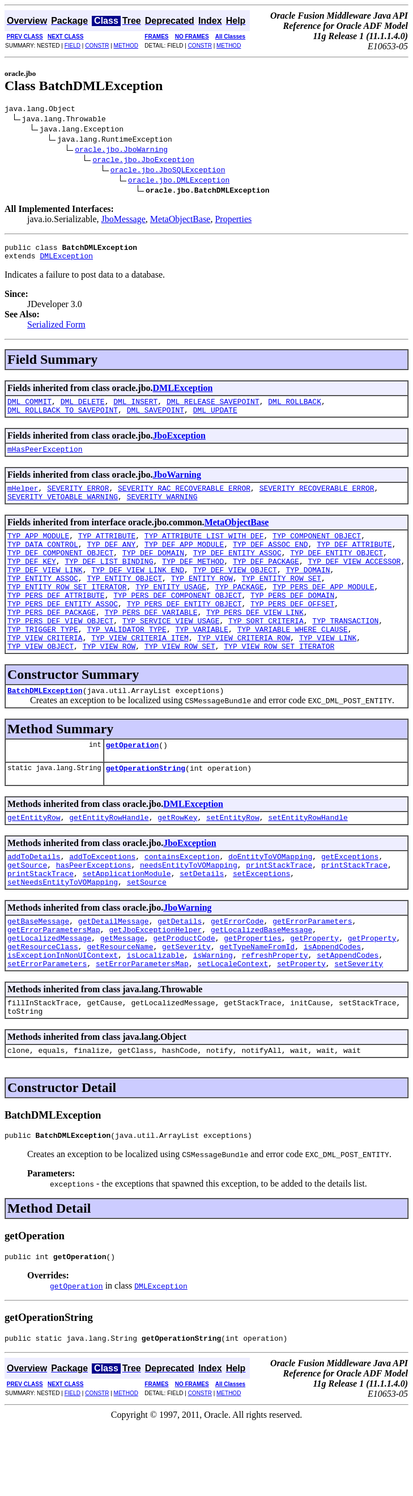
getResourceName (120, 1004)
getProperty (314, 994)
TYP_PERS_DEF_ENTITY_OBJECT (184, 632)
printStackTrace (279, 912)
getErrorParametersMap (53, 984)
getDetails (179, 973)
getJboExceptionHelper (155, 984)
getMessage (122, 994)
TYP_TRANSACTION (345, 653)
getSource (27, 912)
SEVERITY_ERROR (78, 500)
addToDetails (34, 902)
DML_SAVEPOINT (155, 418)
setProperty (301, 1024)
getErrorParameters (312, 973)
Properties (233, 221)
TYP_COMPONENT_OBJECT (317, 551)
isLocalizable (155, 1014)
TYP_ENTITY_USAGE (170, 612)
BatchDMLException (45, 729)
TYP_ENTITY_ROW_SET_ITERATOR (67, 612)
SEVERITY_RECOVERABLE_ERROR (316, 500)
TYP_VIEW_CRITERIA (45, 673)
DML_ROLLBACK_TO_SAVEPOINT (62, 418)
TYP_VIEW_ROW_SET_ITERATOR (279, 683)
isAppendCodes (332, 1004)
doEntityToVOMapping (270, 902)
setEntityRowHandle (307, 861)
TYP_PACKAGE (239, 612)
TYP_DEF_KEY (31, 581)
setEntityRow (232, 861)
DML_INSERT (135, 408)
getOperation (132, 785)
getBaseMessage (38, 973)
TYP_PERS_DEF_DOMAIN (292, 622)
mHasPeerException (45, 459)
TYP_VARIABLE (201, 663)
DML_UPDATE (215, 418)
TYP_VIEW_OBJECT (40, 683)
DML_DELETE (83, 408)
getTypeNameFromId (257, 1004)
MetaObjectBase (180, 221)
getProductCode (184, 994)
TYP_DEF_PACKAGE (266, 581)
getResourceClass (42, 1004)
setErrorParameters (47, 1024)
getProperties (252, 994)
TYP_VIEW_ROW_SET (179, 683)
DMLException (66, 261)
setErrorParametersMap (142, 1024)
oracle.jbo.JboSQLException (167, 171)
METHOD (126, 45)
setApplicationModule (127, 922)
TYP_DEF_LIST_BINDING (109, 581)
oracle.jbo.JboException (143, 161)
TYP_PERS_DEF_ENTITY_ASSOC (62, 632)
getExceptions (349, 902)
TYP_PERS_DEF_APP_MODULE (323, 612)
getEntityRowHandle (108, 861)
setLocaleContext (232, 1024)
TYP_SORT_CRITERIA (266, 653)
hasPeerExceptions (93, 912)
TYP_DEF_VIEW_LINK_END (137, 591)
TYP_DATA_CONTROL (42, 561)
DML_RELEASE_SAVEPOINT (213, 408)
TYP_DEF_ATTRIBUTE (354, 561)
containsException (182, 902)
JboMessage (123, 221)
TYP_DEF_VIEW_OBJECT (235, 591)
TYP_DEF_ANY (111, 561)
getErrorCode (237, 973)
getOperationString (145, 810)
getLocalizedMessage (49, 994)
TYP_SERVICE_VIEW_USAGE (171, 653)
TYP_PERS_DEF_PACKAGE (51, 643)
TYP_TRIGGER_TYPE (42, 663)
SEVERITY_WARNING (162, 510)
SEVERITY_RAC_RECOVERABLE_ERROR (184, 500)
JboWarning (177, 485)
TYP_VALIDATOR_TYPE (126, 663)
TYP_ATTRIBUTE (106, 551)
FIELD (72, 45)
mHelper (23, 500)
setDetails (202, 922)
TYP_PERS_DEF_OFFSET (292, 632)
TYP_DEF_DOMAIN (153, 571)
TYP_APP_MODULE (38, 551)
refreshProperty (274, 1014)
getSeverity (186, 1004)
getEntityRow (34, 861)
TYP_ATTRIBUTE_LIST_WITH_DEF (204, 551)
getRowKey (177, 861)
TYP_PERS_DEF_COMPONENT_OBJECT (177, 622)
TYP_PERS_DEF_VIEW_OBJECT (60, 653)
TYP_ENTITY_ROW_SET (281, 602)
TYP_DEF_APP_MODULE (184, 561)
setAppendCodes (347, 1014)
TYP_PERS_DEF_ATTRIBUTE (56, 622)
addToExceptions (102, 902)
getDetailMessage (113, 973)
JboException (179, 444)
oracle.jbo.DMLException (178, 181)
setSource (147, 933)
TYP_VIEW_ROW (109, 683)
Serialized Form (56, 329)
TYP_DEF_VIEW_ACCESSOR (354, 581)
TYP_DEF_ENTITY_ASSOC (237, 571)
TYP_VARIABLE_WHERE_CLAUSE (292, 663)
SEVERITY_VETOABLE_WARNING (62, 510)
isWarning (213, 1014)
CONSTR (97, 45)
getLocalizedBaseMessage (261, 984)
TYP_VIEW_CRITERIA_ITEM (140, 673)
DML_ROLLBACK (294, 408)
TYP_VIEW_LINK (327, 673)
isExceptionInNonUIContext (62, 1014)
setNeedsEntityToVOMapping (62, 933)
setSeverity (358, 1024)
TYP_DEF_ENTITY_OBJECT (336, 571)
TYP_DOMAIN (308, 591)
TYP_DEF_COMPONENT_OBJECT (60, 571)
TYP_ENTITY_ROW (202, 602)
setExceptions (261, 922)
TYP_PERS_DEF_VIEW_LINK (255, 643)
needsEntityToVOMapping (188, 912)
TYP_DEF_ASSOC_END (270, 561)
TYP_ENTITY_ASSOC (42, 602)
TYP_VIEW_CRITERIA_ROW (243, 673)
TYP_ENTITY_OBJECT (124, 602)
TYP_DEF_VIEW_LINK (45, 591)
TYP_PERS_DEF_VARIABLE (151, 643)
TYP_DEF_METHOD (193, 581)
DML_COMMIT (29, 408)
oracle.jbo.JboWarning (121, 151)
